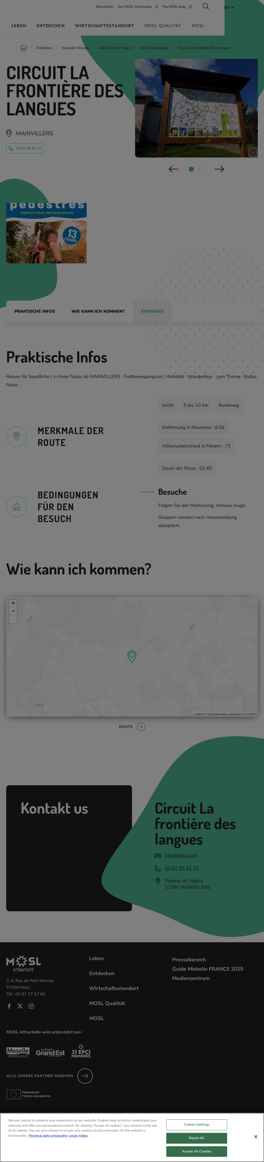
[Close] (255, 1141)
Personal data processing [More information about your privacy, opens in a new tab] (48, 1140)
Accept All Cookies (196, 1155)
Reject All (196, 1142)
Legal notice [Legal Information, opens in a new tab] (78, 1140)
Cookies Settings (197, 1129)
